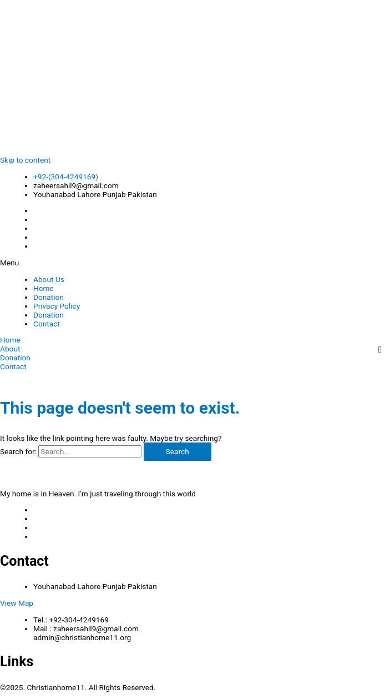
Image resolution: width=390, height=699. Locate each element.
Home (43, 288)
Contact (46, 323)
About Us (48, 279)
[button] (195, 262)
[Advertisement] (195, 77)
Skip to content (25, 159)
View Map (16, 603)
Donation (48, 297)
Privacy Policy (56, 305)
